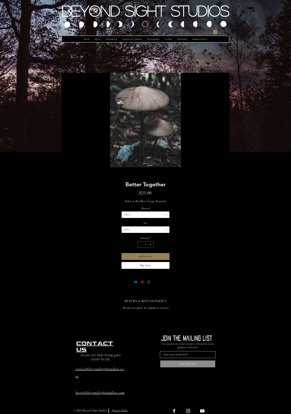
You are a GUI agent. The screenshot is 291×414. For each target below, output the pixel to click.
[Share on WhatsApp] (149, 282)
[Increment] (151, 244)
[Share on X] (155, 282)
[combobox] (145, 214)
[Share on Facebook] (136, 282)
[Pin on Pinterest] (142, 282)
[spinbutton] (145, 244)
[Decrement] (140, 244)
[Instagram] (188, 411)
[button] (215, 31)
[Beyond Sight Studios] (145, 11)
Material (145, 208)
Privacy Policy (120, 410)
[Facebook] (174, 411)
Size (145, 223)
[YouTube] (202, 411)
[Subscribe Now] (187, 363)
